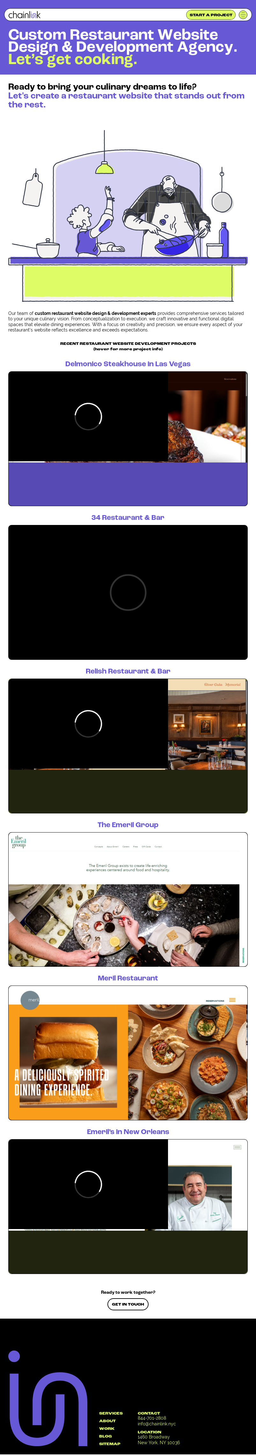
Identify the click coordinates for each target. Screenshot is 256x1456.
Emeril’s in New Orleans (128, 1132)
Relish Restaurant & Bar (128, 671)
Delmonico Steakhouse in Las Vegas (128, 364)
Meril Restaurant (128, 978)
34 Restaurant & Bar (128, 518)
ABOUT (107, 1421)
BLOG (105, 1436)
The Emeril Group (128, 825)
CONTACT (149, 1414)
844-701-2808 (152, 1418)
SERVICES (111, 1414)
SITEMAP (110, 1444)
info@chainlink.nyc (157, 1423)
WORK (106, 1429)
